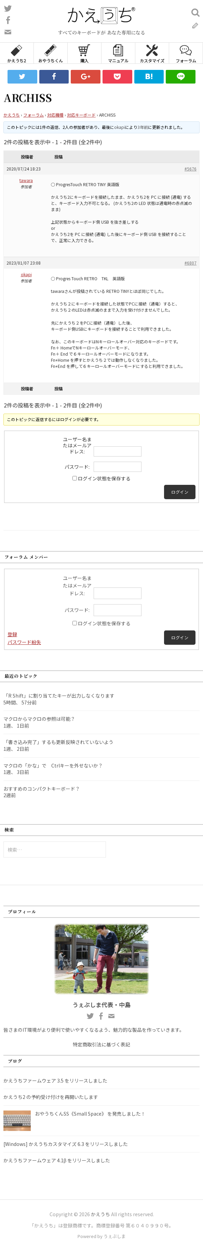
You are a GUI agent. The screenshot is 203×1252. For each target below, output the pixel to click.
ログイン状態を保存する (104, 478)
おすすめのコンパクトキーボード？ (41, 788)
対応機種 (55, 115)
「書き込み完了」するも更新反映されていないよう (58, 742)
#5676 (191, 169)
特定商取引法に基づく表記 (101, 1044)
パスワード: (77, 467)
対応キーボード (81, 115)
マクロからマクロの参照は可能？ (39, 718)
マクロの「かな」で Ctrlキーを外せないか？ (53, 765)
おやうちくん (50, 53)
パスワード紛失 (24, 642)
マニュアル (118, 53)
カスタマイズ (152, 53)
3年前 (142, 127)
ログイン (179, 492)
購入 (84, 53)
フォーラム (186, 53)
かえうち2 (16, 53)
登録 (12, 634)
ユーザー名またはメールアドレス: (77, 445)
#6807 (191, 263)
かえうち (11, 115)
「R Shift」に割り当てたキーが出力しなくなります (58, 695)
